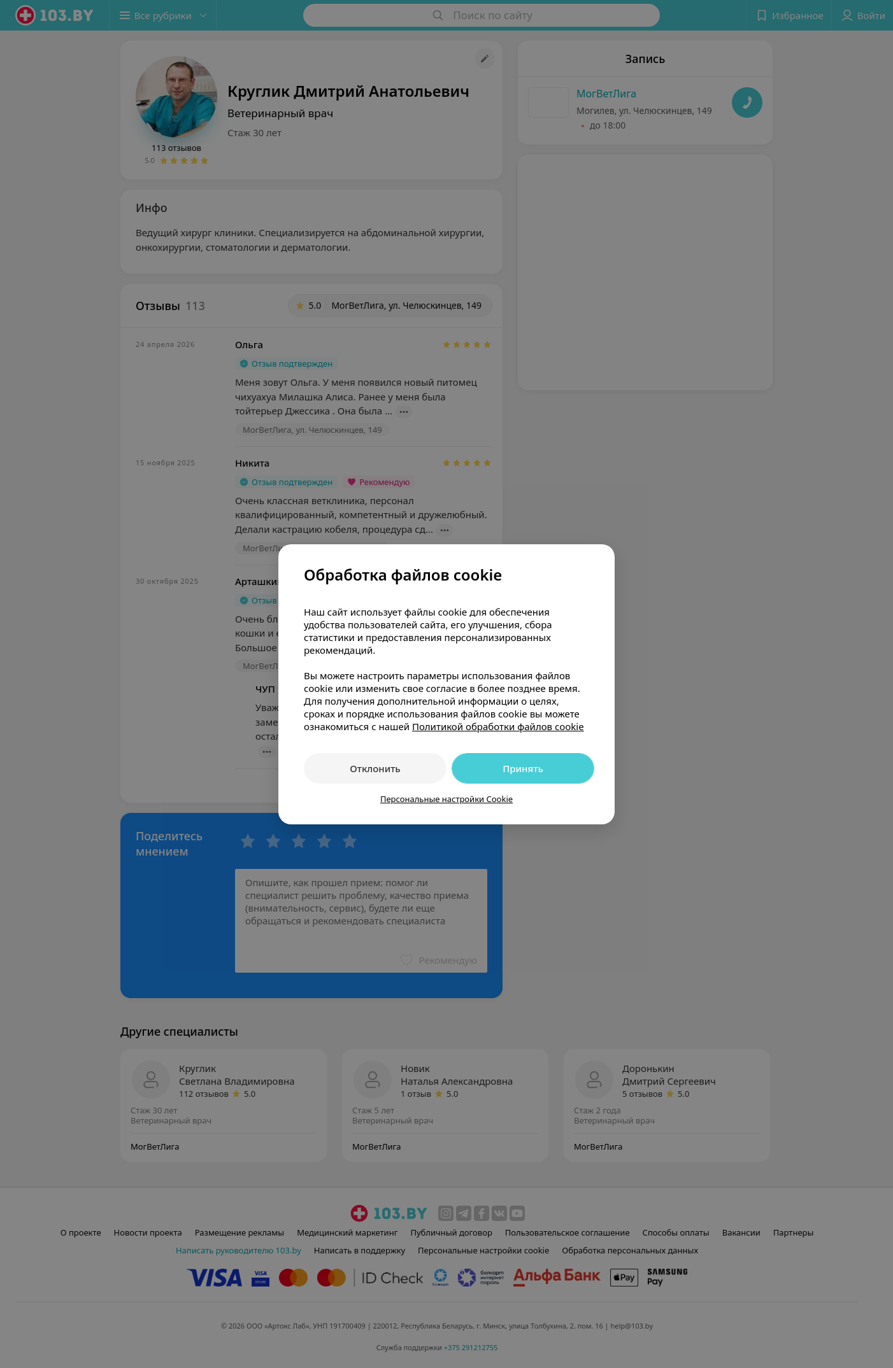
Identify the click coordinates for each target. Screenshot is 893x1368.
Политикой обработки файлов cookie (498, 726)
